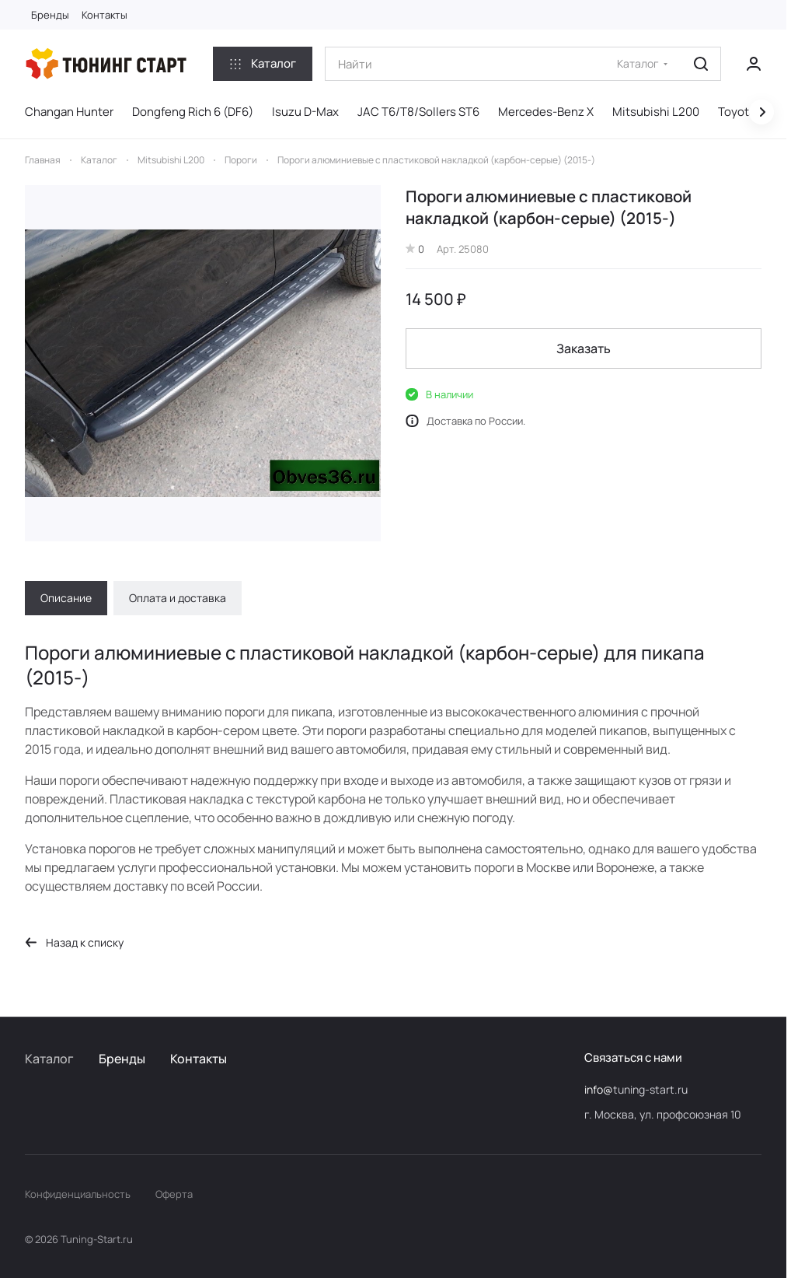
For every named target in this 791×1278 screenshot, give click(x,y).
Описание (66, 597)
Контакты (198, 1058)
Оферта (174, 1194)
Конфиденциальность (78, 1194)
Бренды (122, 1058)
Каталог (49, 1058)
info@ (598, 1089)
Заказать (583, 348)
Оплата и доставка (177, 597)
